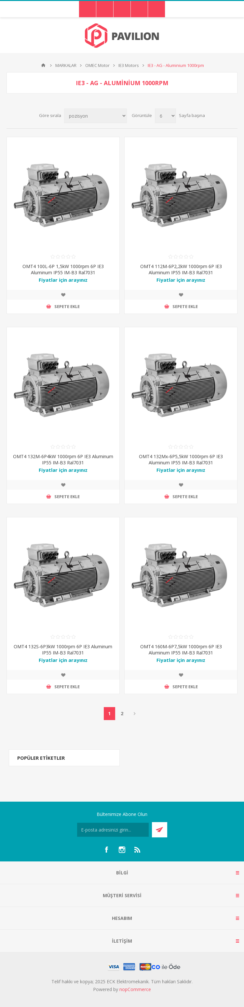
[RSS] (137, 850)
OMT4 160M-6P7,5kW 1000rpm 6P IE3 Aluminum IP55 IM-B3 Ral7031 (181, 649)
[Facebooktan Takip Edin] (106, 850)
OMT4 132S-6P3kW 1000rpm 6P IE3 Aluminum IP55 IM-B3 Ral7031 (63, 649)
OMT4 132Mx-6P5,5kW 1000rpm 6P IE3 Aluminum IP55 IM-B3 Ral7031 (181, 459)
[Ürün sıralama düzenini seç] (95, 116)
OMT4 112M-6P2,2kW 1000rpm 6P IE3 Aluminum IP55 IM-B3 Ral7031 (181, 269)
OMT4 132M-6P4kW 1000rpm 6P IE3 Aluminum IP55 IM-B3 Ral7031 (63, 459)
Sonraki (135, 713)
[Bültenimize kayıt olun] (113, 830)
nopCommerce (135, 989)
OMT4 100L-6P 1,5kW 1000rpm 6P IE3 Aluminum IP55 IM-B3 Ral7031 (63, 269)
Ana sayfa (43, 65)
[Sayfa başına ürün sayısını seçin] (165, 116)
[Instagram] (122, 850)
